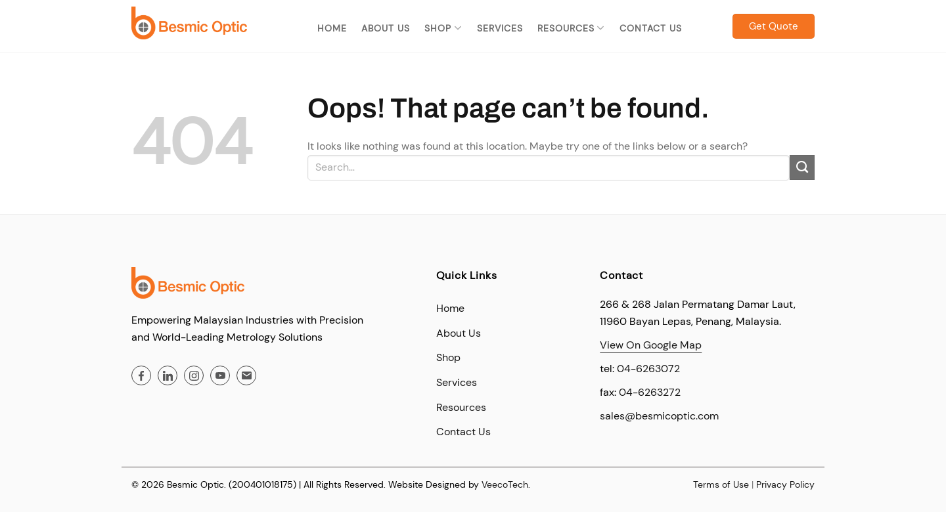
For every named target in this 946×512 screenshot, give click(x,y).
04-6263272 (650, 392)
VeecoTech (505, 484)
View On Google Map (651, 345)
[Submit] (802, 167)
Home (332, 28)
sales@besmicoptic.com (659, 416)
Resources (571, 28)
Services (500, 28)
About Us (385, 28)
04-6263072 (648, 368)
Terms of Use (721, 484)
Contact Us (650, 28)
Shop (443, 28)
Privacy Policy (785, 484)
